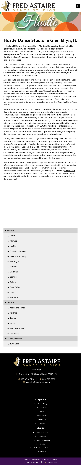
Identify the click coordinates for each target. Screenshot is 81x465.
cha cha (28, 91)
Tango (13, 318)
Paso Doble (15, 287)
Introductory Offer (49, 173)
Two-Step (14, 343)
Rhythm (10, 230)
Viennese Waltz (17, 328)
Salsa (12, 235)
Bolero (13, 282)
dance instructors (35, 176)
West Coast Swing (18, 256)
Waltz (12, 323)
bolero (39, 91)
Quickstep (14, 333)
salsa (21, 91)
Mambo (13, 241)
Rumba (13, 266)
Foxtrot (13, 313)
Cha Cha (14, 272)
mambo (14, 91)
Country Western (14, 338)
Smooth (10, 302)
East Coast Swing (18, 251)
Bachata (14, 297)
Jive (12, 292)
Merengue (14, 261)
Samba (13, 277)
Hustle (13, 246)
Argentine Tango (17, 308)
